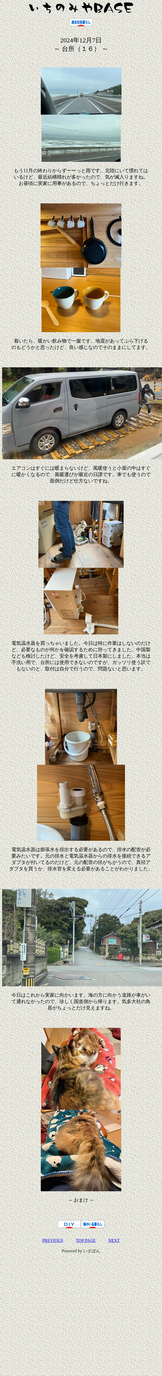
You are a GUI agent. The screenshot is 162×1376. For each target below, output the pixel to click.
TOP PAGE (86, 1240)
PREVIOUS (52, 1240)
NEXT (114, 1240)
